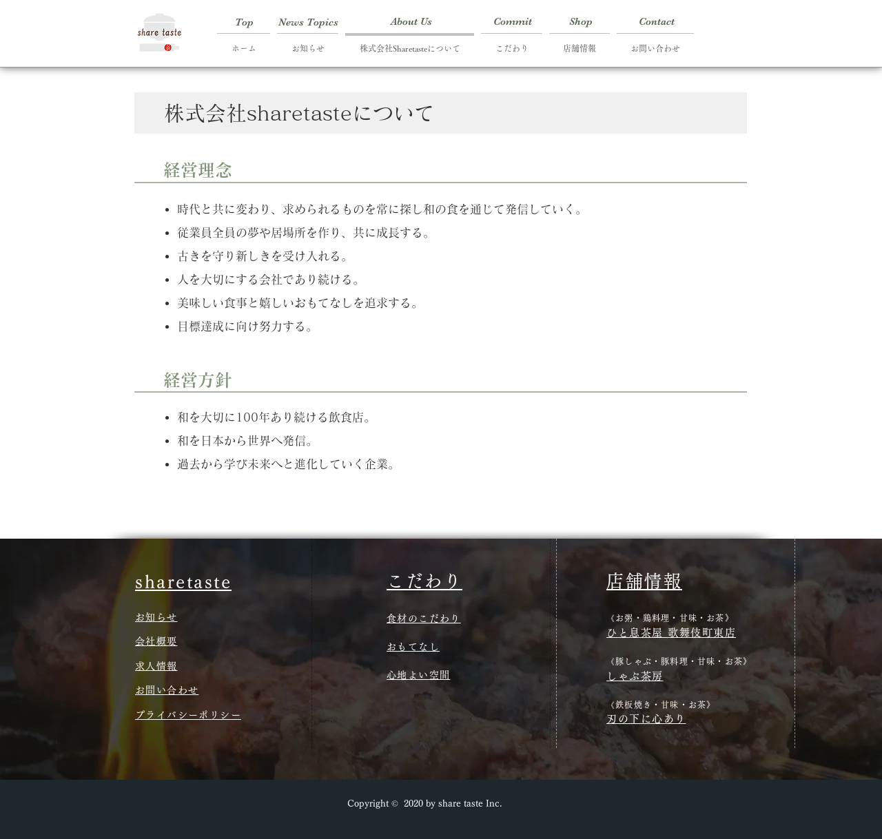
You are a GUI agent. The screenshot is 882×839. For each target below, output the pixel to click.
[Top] (244, 22)
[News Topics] (308, 22)
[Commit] (513, 21)
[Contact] (656, 21)
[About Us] (411, 21)
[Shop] (581, 21)
